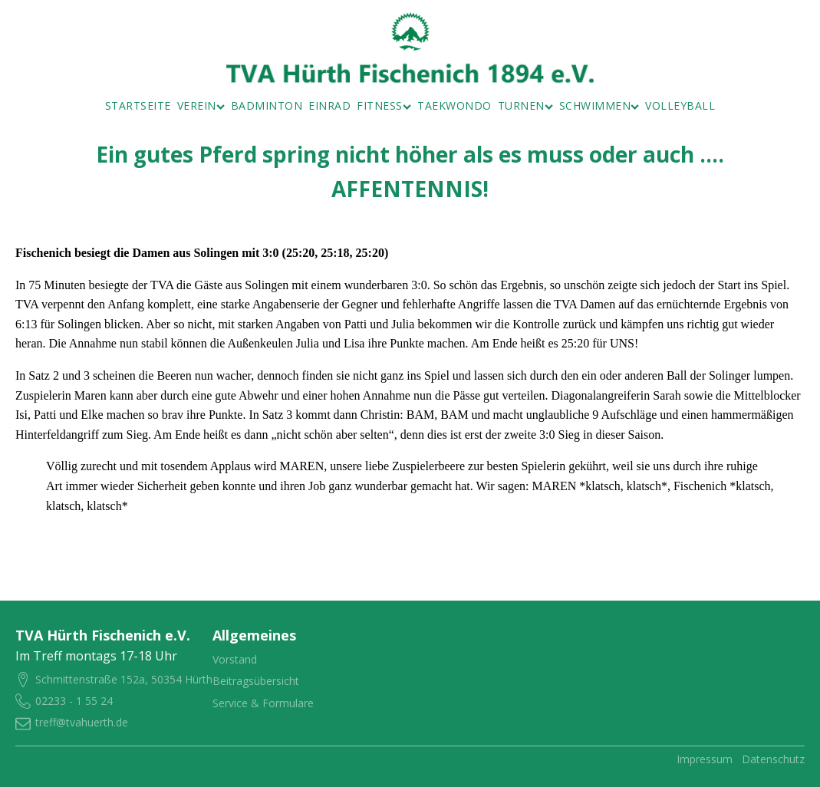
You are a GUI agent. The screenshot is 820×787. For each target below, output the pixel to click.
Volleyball (680, 105)
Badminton (267, 105)
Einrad (329, 105)
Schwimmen (599, 105)
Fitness (384, 105)
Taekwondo (454, 105)
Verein (201, 105)
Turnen (525, 105)
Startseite (138, 105)
